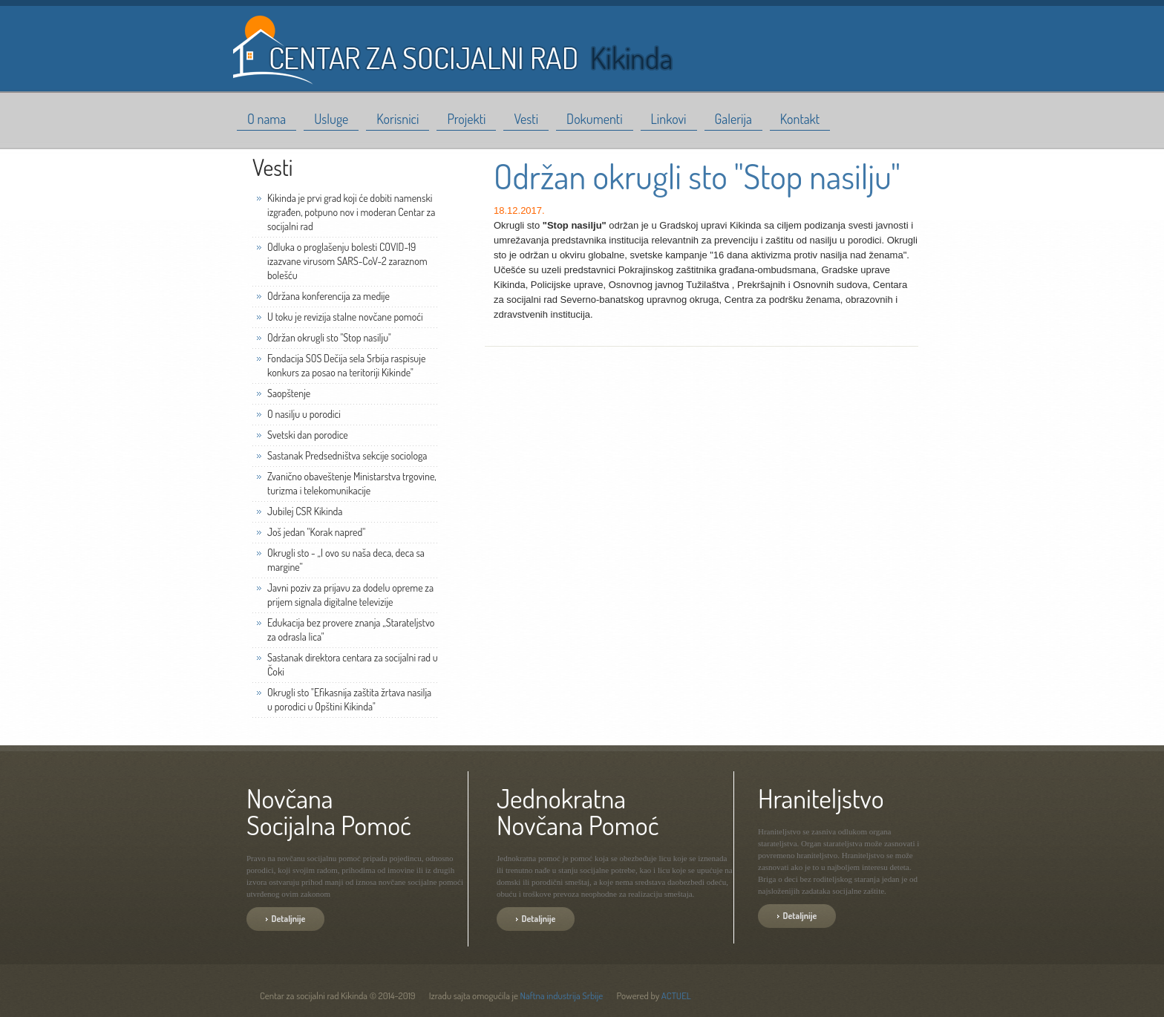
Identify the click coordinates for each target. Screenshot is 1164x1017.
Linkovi (669, 119)
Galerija (733, 119)
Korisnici (397, 119)
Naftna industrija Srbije (562, 995)
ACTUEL (676, 995)
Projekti (466, 119)
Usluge (331, 119)
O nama (266, 119)
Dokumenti (594, 119)
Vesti (526, 119)
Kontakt (800, 119)
